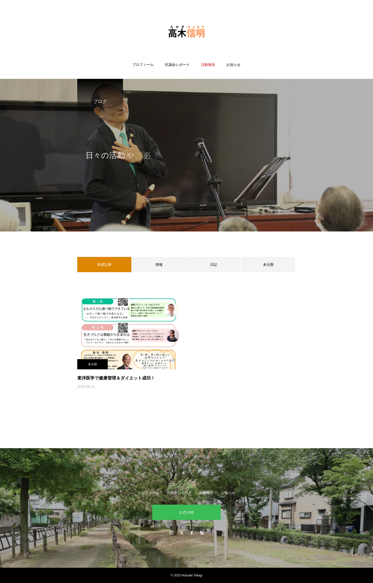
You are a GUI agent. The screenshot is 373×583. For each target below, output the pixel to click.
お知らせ (233, 65)
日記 (213, 265)
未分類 (268, 265)
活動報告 (208, 65)
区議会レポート (177, 65)
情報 (159, 265)
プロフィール (143, 65)
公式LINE (186, 512)
